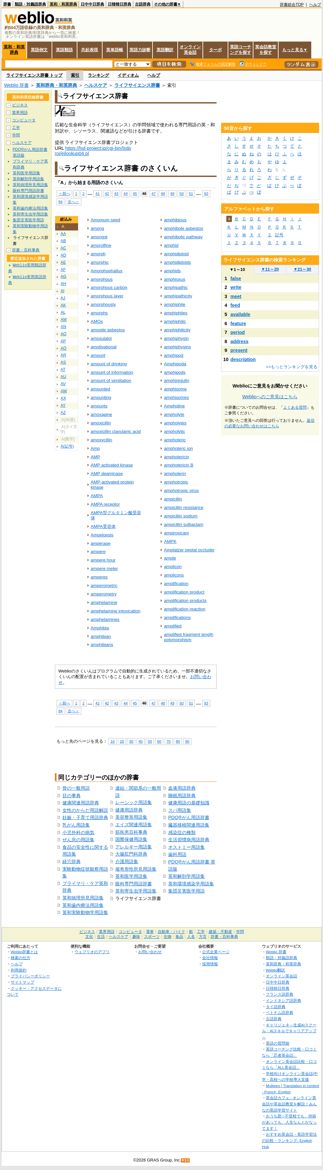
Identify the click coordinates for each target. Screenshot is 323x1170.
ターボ (215, 49)
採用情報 (210, 964)
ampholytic (174, 431)
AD (63, 255)
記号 (279, 234)
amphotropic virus (181, 490)
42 (107, 193)
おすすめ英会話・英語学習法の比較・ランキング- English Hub (289, 1140)
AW (64, 391)
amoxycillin (101, 439)
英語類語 (64, 49)
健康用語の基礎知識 (188, 802)
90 (187, 741)
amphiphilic (175, 321)
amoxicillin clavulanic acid (116, 431)
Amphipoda (175, 363)
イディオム (128, 75)
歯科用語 (177, 854)
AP (63, 341)
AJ (63, 298)
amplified (173, 626)
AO (64, 334)
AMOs (97, 321)
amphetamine (104, 602)
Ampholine (174, 405)
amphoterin (175, 473)
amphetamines (105, 619)
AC (63, 248)
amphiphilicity (177, 329)
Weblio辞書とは (24, 952)
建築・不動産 (220, 932)
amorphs (99, 312)
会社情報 (210, 958)
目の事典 (71, 795)
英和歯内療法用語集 (83, 905)
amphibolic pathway (183, 236)
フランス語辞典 (279, 994)
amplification (176, 583)
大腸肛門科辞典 (131, 854)
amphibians (102, 644)
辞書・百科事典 (26, 250)
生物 (167, 937)
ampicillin (173, 499)
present (239, 350)
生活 (101, 937)
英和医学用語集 (131, 876)
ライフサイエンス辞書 (137, 85)
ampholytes (175, 422)
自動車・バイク (171, 932)
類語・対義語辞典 (30, 4)
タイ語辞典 (275, 1006)
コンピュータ (24, 120)
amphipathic (176, 287)
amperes (99, 577)
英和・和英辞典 (63, 4)
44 (125, 193)
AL (63, 312)
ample (170, 558)
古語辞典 (143, 4)
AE (63, 262)
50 (182, 193)
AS (63, 362)
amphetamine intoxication (116, 611)
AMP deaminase (107, 473)
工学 (16, 127)
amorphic (100, 262)
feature (238, 323)
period (238, 332)
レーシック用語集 (133, 802)
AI (63, 291)
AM (64, 319)
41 (97, 193)
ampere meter (104, 568)
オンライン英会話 (190, 49)
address (240, 341)
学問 (16, 135)
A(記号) (67, 446)
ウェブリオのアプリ (92, 952)
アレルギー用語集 (133, 846)
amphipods (175, 372)
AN (63, 326)
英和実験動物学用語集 (85, 912)
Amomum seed (105, 219)
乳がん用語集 (76, 825)
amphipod (173, 355)
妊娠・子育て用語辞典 (85, 817)
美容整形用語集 (131, 817)
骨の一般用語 (76, 788)
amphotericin (176, 456)
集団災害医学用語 (186, 890)
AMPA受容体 (103, 526)
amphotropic (176, 482)
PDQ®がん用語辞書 (188, 817)
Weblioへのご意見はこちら (270, 396)
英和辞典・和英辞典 (56, 85)
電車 (150, 932)
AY (63, 405)
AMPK (170, 541)
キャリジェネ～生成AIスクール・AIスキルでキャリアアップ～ (289, 1031)
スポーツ (152, 937)
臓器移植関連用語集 (188, 825)
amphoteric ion (178, 448)
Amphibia (100, 627)
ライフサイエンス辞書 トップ (34, 75)
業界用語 (20, 112)
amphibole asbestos (183, 228)
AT (63, 369)
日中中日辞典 (92, 4)
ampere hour (103, 560)
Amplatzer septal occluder (189, 549)
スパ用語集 (179, 810)
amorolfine (101, 245)
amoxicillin (101, 422)
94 (60, 201)
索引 (75, 75)
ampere (98, 551)
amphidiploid (176, 253)
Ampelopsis (102, 534)
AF (63, 269)
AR (63, 355)
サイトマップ (22, 982)
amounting (101, 397)
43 (116, 193)
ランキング (98, 75)
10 (112, 741)
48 (163, 193)
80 (178, 741)
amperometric (104, 585)
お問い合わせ (150, 952)
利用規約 (18, 970)
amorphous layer (107, 295)
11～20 (270, 269)
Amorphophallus (106, 270)
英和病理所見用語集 (83, 897)
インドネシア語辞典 (283, 1000)
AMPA (97, 495)
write (236, 287)
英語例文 (39, 49)
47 (154, 193)
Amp (95, 448)
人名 (191, 937)
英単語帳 (114, 49)
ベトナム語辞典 (279, 1012)
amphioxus (174, 279)
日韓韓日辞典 (119, 4)
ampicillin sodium (180, 516)
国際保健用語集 (131, 839)
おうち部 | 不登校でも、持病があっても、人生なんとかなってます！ (289, 1122)
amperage (101, 543)
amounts (99, 405)
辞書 (7, 4)
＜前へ (64, 193)
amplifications (177, 617)
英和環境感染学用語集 (191, 883)
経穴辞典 (71, 861)
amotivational (104, 346)
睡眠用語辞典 (182, 795)
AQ (64, 348)
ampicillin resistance (183, 507)
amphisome (175, 389)
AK (63, 305)
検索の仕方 (20, 958)
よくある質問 (295, 407)
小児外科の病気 (78, 832)
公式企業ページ (216, 952)
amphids (172, 270)
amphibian (101, 636)
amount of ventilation (111, 380)
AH (63, 283)
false (236, 278)
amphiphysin (176, 338)
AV (63, 384)
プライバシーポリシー (30, 976)
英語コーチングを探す (240, 49)
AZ (63, 412)
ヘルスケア (95, 85)
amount (98, 355)
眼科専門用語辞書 (133, 883)
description (243, 359)
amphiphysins (177, 346)
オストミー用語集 (186, 847)
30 (131, 741)
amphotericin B (178, 465)
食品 (179, 937)
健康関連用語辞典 (80, 802)
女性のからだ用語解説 (85, 810)
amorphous (102, 279)
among (97, 228)
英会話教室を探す (265, 49)
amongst (99, 236)
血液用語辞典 (182, 788)
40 (140, 741)
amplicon (173, 566)
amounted (100, 389)
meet (236, 296)
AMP (95, 456)
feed (235, 305)
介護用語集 (126, 861)
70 (169, 741)
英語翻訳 (164, 49)
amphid (171, 245)
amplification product (184, 592)
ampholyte (174, 414)
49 (172, 193)
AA (63, 233)
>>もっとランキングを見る (291, 366)
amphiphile (174, 304)
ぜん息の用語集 (78, 839)
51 (191, 193)
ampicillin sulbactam (183, 524)
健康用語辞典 (129, 810)
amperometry (104, 594)
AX (63, 398)
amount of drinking (109, 363)
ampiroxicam (176, 532)
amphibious (175, 219)
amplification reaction (184, 609)
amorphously (103, 304)
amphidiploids (177, 262)
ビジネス (20, 105)
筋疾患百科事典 (131, 832)
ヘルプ (315, 4)
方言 (203, 937)
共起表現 (89, 49)
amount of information (112, 372)
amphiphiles (175, 312)
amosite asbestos (108, 329)
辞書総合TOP (292, 4)
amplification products (185, 600)
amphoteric (175, 439)
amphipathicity (178, 295)
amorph (98, 253)
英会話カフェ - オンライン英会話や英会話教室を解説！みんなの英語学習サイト (289, 1104)
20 (122, 741)
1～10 (237, 269)
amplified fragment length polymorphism (188, 637)
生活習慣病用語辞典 (188, 839)
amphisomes (176, 397)
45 (135, 193)
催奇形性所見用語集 (135, 869)
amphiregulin (176, 380)
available (240, 314)
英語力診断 (140, 49)
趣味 (136, 937)
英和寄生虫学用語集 (135, 890)
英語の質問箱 (277, 1043)
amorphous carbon (109, 287)
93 (206, 193)
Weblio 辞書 (16, 85)
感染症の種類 (182, 832)
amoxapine (101, 414)
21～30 (302, 269)
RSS (185, 1160)
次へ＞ (73, 201)
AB (63, 241)
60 (159, 741)
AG (64, 276)
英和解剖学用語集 (186, 876)
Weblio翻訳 (275, 970)
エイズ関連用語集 (133, 824)
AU (63, 376)
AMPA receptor (105, 504)
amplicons (174, 575)
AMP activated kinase (112, 465)
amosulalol (101, 338)
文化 (89, 937)
